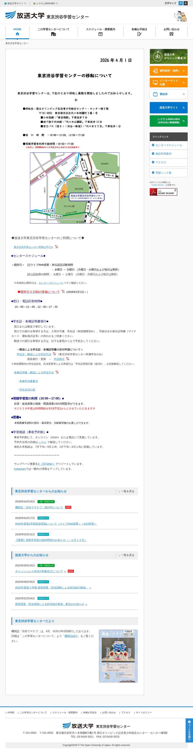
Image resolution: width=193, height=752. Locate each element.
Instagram (20, 468)
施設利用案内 (164, 153)
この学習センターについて (33, 712)
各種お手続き (90, 712)
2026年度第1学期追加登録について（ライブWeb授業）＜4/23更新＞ (56, 523)
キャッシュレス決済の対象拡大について (39, 571)
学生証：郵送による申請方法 (34, 354)
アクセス (161, 162)
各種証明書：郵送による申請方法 (34, 372)
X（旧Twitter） (47, 463)
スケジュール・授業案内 (65, 712)
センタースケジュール (51, 283)
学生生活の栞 (27, 389)
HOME (11, 712)
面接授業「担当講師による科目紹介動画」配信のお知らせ (49, 604)
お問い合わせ (109, 712)
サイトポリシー (144, 712)
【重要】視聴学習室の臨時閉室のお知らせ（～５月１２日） (51, 540)
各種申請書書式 (28, 381)
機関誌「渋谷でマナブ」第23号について (39, 507)
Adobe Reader (158, 185)
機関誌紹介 (71, 635)
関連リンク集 (164, 172)
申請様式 (59, 359)
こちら (42, 442)
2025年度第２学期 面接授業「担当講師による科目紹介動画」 (51, 587)
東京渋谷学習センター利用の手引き (33, 247)
